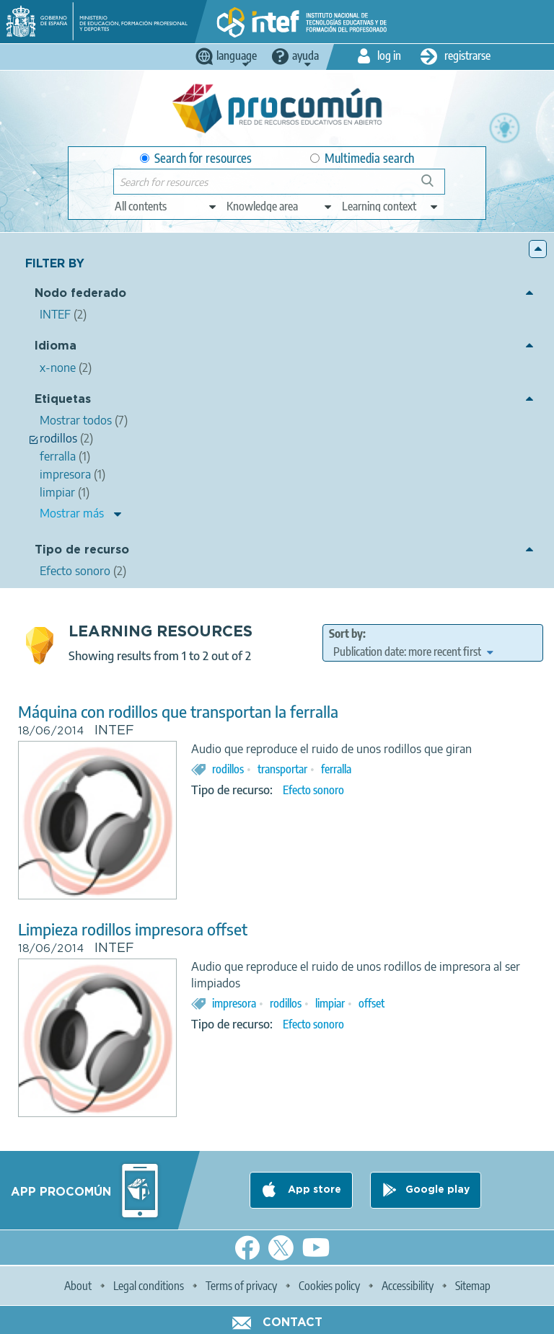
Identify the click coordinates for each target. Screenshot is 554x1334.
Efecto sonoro (313, 790)
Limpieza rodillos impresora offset (132, 929)
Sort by (346, 633)
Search (434, 186)
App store (313, 1190)
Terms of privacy (241, 1286)
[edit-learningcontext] (391, 206)
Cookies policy (329, 1286)
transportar (282, 769)
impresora (234, 1003)
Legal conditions (148, 1286)
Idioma (55, 346)
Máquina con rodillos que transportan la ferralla (178, 711)
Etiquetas (63, 399)
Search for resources (196, 158)
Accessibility (408, 1286)
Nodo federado (80, 293)
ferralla (336, 769)
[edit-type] (166, 206)
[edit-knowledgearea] (280, 206)
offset (371, 1003)
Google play (437, 1190)
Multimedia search (362, 158)
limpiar (330, 1003)
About (78, 1286)
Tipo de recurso (82, 550)
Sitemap (473, 1286)
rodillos (228, 769)
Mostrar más (72, 513)
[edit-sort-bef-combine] (413, 651)
